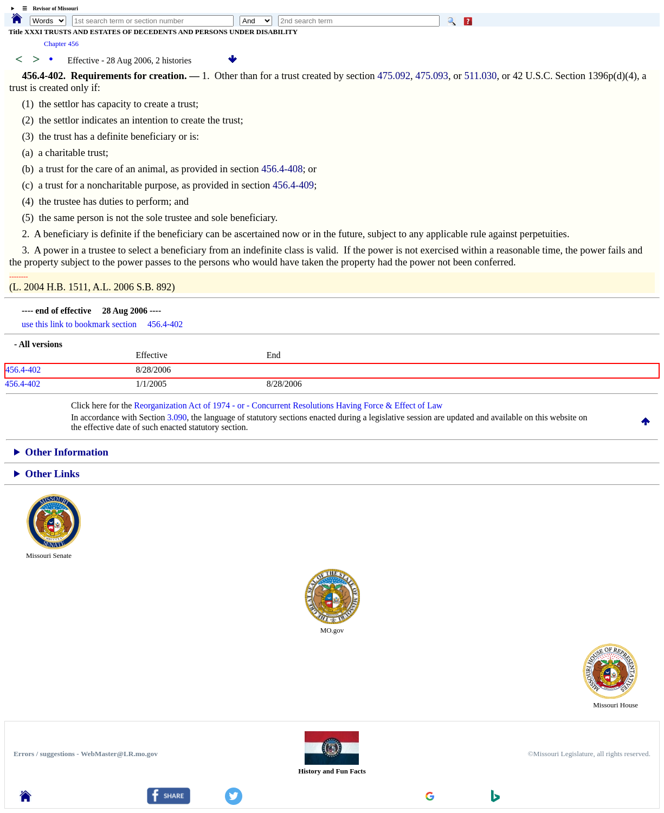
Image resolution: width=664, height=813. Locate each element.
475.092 (393, 75)
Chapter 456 (61, 44)
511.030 (480, 75)
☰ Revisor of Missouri (47, 8)
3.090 (177, 417)
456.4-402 (23, 369)
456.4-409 (293, 185)
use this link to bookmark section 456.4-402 (102, 324)
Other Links (52, 473)
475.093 (431, 75)
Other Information (66, 452)
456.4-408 (281, 168)
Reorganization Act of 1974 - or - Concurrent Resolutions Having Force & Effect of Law (288, 405)
